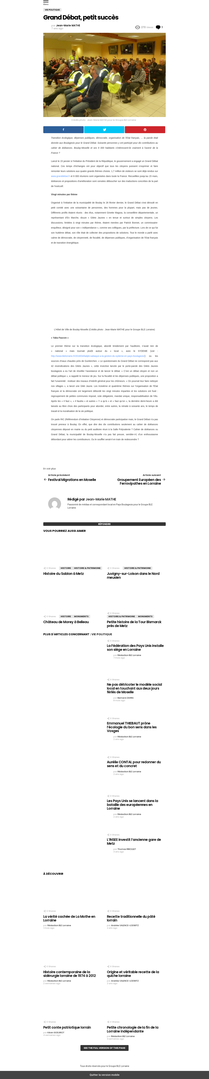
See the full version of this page (104, 1048)
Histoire (66, 568)
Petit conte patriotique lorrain (67, 1027)
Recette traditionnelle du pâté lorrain (131, 918)
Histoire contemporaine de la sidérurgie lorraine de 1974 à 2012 (69, 974)
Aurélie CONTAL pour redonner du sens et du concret (134, 764)
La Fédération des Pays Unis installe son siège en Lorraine (135, 647)
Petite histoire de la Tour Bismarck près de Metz (134, 624)
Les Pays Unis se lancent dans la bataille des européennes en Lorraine (132, 804)
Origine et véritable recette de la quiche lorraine (133, 974)
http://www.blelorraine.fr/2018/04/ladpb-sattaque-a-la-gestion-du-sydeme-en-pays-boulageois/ (98, 356)
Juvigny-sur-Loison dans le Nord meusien (133, 575)
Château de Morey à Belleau (66, 622)
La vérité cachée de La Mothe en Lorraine (69, 918)
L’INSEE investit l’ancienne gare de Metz (134, 841)
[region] (104, 453)
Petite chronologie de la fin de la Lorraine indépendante (132, 1029)
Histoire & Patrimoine (87, 568)
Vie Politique (101, 634)
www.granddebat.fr (60, 176)
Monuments (81, 616)
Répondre (104, 524)
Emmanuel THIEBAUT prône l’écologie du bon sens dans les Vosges (132, 727)
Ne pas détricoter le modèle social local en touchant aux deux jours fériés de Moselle (134, 688)
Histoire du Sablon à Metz (63, 573)
